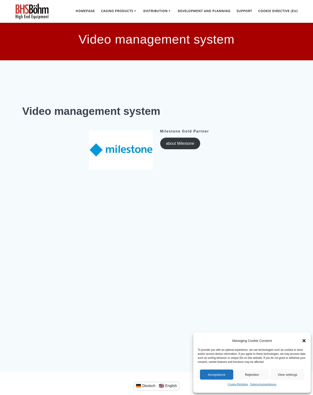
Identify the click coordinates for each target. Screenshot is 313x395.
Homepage (85, 11)
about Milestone (180, 143)
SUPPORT (244, 11)
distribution (155, 11)
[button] (304, 340)
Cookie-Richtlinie (238, 384)
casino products (117, 11)
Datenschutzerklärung (263, 384)
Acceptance (216, 374)
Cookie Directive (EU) (278, 11)
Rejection (252, 374)
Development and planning (204, 11)
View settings (287, 374)
